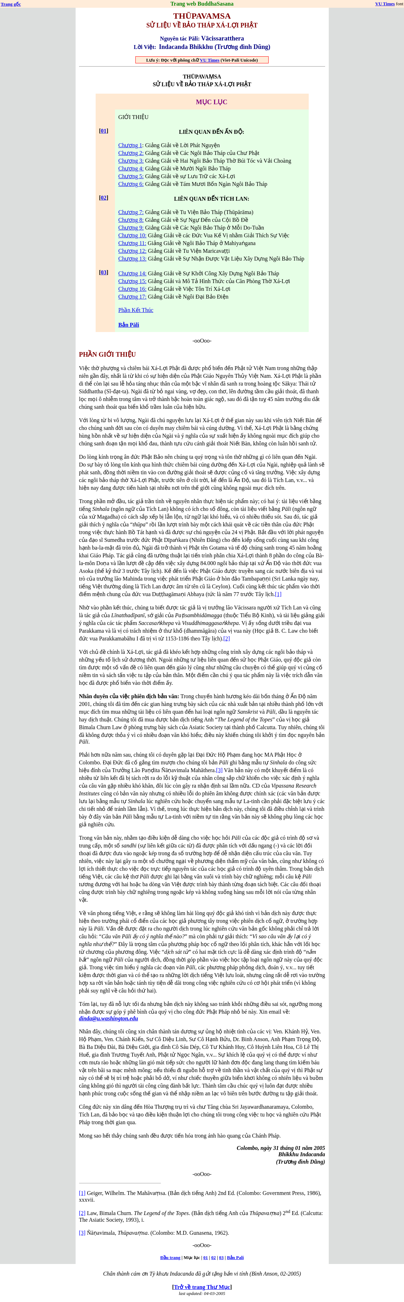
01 (104, 131)
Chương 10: (132, 235)
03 (104, 272)
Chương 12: (132, 251)
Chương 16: (132, 289)
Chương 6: (131, 184)
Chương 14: (132, 273)
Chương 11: (132, 243)
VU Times (385, 3)
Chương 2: (131, 153)
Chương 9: (131, 228)
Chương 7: (131, 212)
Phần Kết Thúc (135, 310)
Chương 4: (131, 168)
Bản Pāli (128, 325)
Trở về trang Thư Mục (202, 1287)
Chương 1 (130, 145)
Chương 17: (132, 297)
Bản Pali (235, 1257)
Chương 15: (132, 281)
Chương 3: (131, 161)
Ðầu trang (170, 1257)
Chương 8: (131, 220)
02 (104, 198)
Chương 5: (131, 176)
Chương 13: (132, 259)
